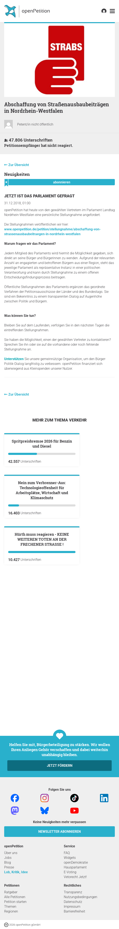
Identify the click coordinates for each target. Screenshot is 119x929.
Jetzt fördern (59, 766)
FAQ (67, 853)
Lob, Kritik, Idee (16, 872)
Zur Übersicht (18, 165)
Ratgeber (10, 892)
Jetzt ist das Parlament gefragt (39, 196)
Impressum (72, 907)
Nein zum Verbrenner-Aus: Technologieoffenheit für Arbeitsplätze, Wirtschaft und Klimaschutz (42, 590)
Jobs (8, 858)
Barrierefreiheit (74, 911)
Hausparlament (75, 867)
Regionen (11, 911)
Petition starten (15, 902)
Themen (10, 907)
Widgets (70, 858)
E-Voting (70, 872)
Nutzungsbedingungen (80, 897)
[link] (112, 11)
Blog (7, 862)
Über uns (10, 853)
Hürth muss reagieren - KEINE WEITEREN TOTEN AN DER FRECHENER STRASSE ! (42, 689)
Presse (9, 867)
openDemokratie (76, 862)
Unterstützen (14, 359)
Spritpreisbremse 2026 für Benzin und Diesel (42, 494)
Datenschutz (73, 902)
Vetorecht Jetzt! (75, 877)
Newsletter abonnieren (59, 832)
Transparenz (73, 892)
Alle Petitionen (14, 897)
